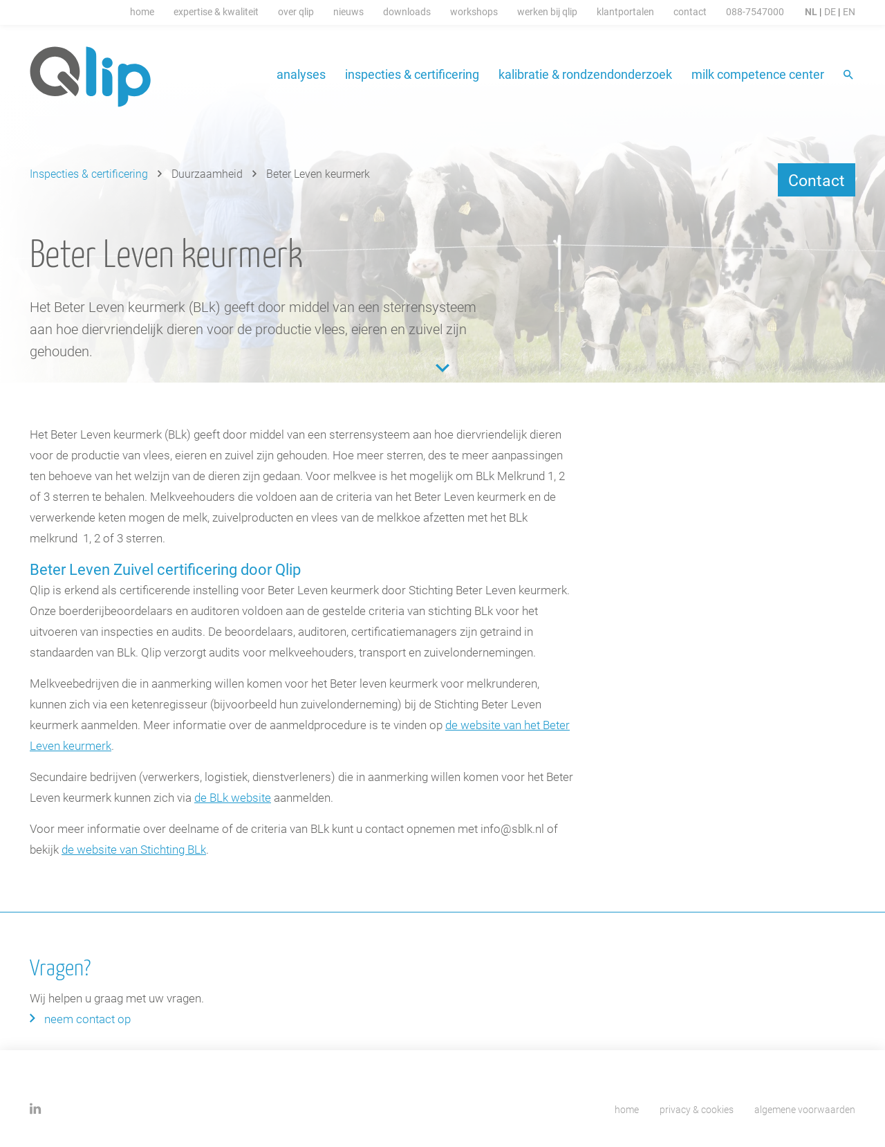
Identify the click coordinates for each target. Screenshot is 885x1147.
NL (811, 11)
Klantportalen (625, 11)
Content (442, 368)
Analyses (301, 74)
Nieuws (348, 11)
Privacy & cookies (697, 1109)
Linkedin (35, 1108)
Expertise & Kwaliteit (216, 11)
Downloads (407, 11)
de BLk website (232, 797)
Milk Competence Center (757, 74)
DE (830, 11)
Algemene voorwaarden (804, 1109)
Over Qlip (296, 11)
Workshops (474, 11)
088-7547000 (755, 11)
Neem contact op (87, 1019)
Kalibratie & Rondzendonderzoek (585, 74)
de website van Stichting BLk (134, 849)
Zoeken (849, 76)
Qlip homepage (91, 77)
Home (142, 11)
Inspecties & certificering (412, 74)
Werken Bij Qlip (547, 11)
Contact (690, 11)
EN (849, 11)
